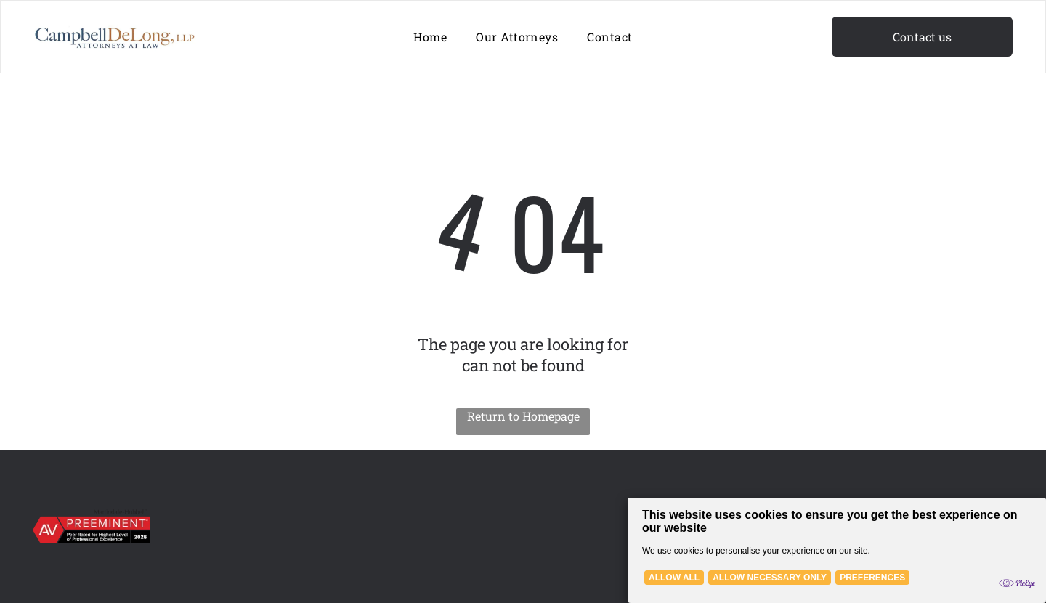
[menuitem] (430, 36)
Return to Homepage (523, 416)
